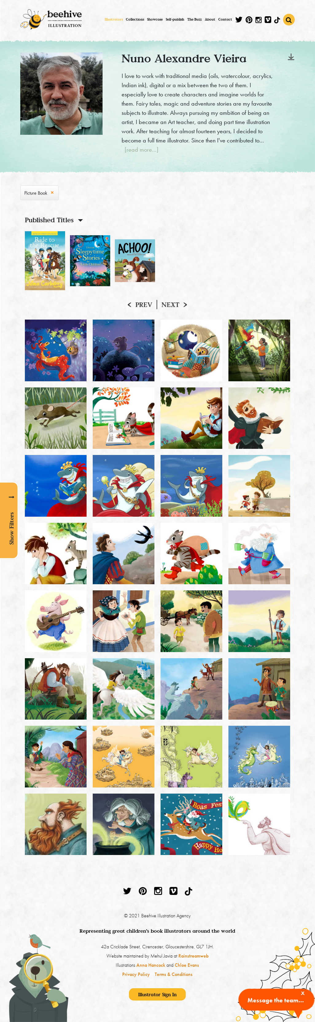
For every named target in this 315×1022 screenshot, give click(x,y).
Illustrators (114, 19)
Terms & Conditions (173, 974)
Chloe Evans (187, 965)
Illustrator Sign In (157, 994)
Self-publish (175, 19)
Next (170, 304)
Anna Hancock (150, 965)
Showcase (155, 19)
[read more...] (141, 149)
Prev (143, 304)
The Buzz (194, 19)
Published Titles (49, 219)
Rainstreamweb (193, 956)
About (210, 19)
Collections (135, 19)
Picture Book (35, 193)
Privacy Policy (136, 974)
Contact (225, 19)
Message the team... (275, 1000)
